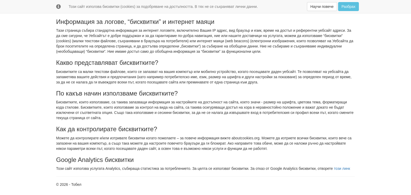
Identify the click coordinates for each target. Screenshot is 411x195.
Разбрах (348, 6)
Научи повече (322, 6)
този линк (342, 168)
